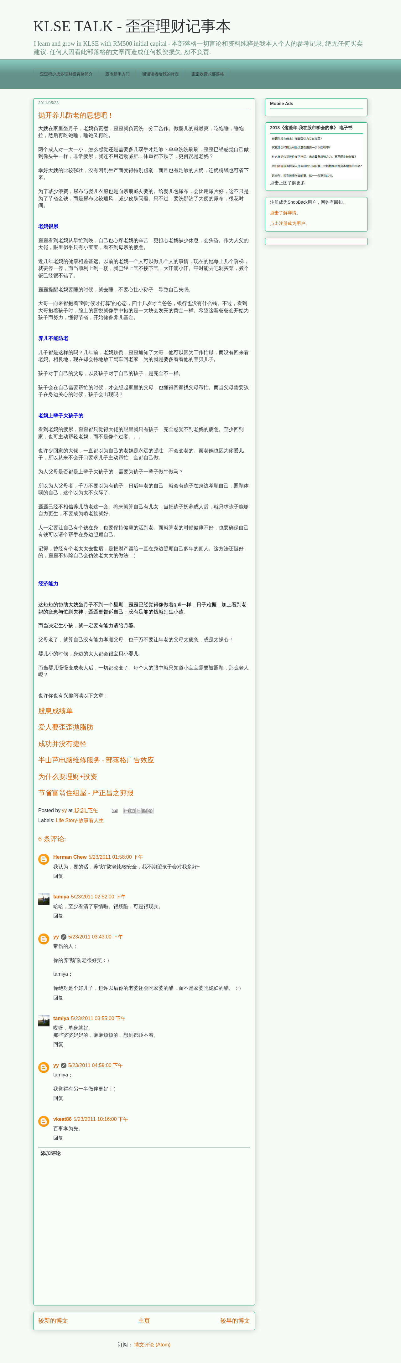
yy (56, 936)
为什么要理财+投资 (67, 777)
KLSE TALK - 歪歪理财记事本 (132, 26)
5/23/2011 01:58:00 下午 (116, 857)
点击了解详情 (283, 212)
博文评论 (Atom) (152, 1344)
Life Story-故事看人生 (80, 820)
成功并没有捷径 (62, 744)
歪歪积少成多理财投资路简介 (66, 74)
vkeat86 (62, 1119)
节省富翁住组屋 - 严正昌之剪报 (85, 793)
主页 (144, 1320)
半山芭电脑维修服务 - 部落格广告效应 (96, 760)
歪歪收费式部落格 (207, 74)
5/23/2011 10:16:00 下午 (101, 1119)
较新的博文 (53, 1320)
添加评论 (51, 1153)
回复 (58, 876)
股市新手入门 (117, 74)
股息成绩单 (55, 711)
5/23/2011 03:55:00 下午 (98, 1018)
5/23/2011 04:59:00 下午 (95, 1065)
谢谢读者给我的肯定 (160, 74)
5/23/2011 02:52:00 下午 (98, 896)
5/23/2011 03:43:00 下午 (95, 936)
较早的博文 (235, 1320)
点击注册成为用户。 (290, 223)
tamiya (61, 896)
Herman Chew (70, 857)
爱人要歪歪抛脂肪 (65, 727)
